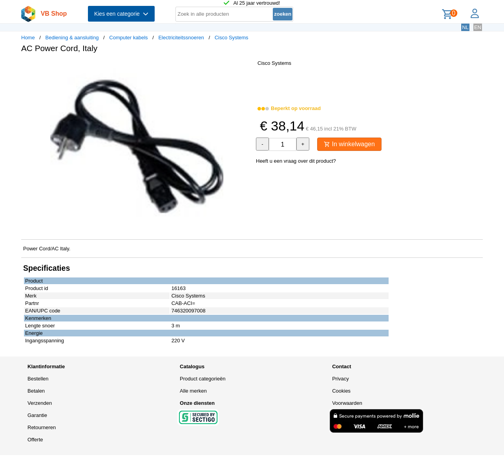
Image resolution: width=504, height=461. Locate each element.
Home (28, 37)
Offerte (35, 440)
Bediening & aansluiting (72, 37)
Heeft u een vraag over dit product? (296, 161)
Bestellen (37, 379)
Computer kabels (128, 37)
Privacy (340, 379)
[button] (245, 67)
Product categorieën (202, 379)
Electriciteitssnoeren (181, 37)
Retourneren (41, 427)
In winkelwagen (349, 144)
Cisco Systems (231, 37)
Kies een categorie (121, 14)
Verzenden (39, 403)
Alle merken (193, 391)
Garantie (37, 415)
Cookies (341, 391)
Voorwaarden (347, 403)
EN (477, 27)
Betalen (36, 391)
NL (465, 27)
